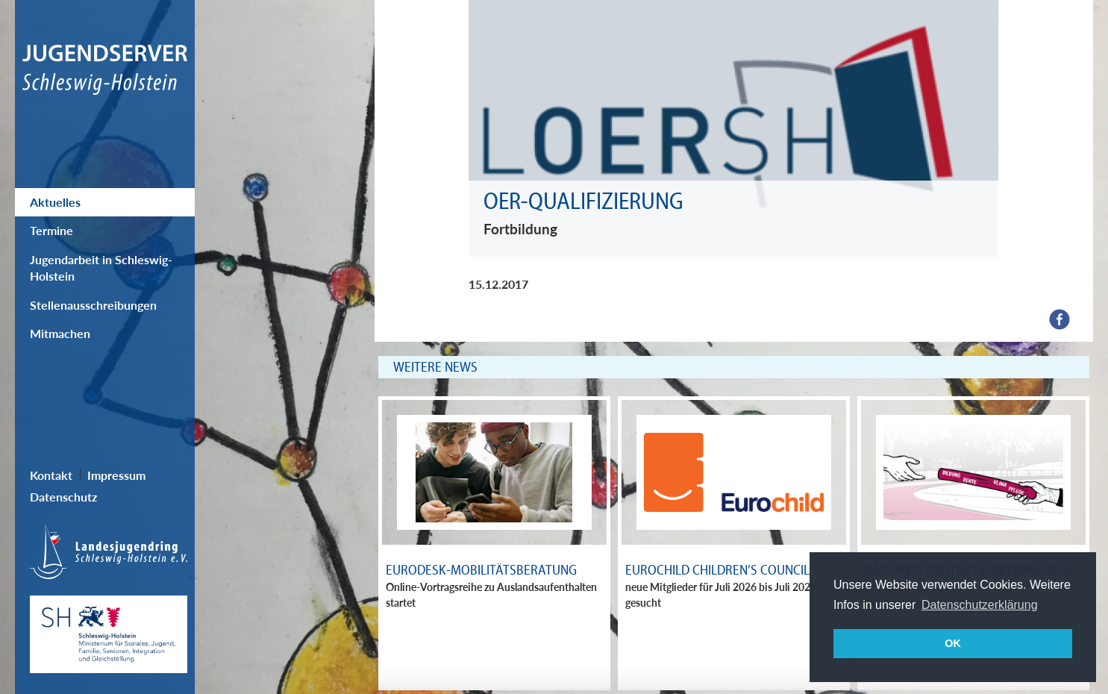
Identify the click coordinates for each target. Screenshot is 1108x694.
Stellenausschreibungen (93, 305)
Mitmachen (60, 333)
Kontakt (51, 475)
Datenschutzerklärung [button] (979, 604)
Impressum (116, 475)
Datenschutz (63, 497)
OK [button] (953, 643)
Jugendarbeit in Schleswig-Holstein (101, 267)
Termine (51, 230)
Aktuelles (55, 202)
